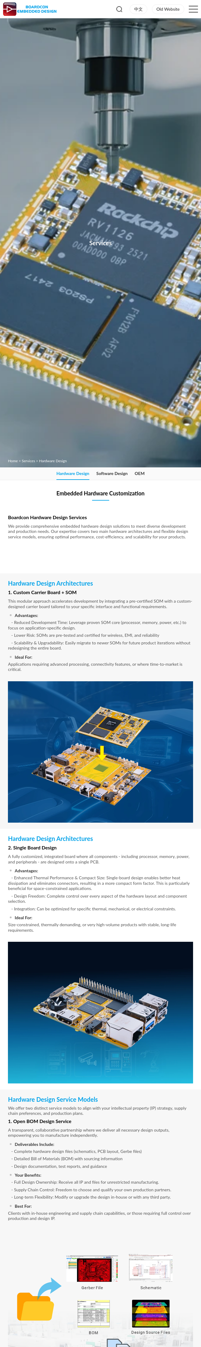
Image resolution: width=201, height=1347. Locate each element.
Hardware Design (53, 461)
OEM (140, 473)
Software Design (112, 473)
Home (13, 461)
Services (28, 461)
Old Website (168, 9)
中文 (138, 9)
